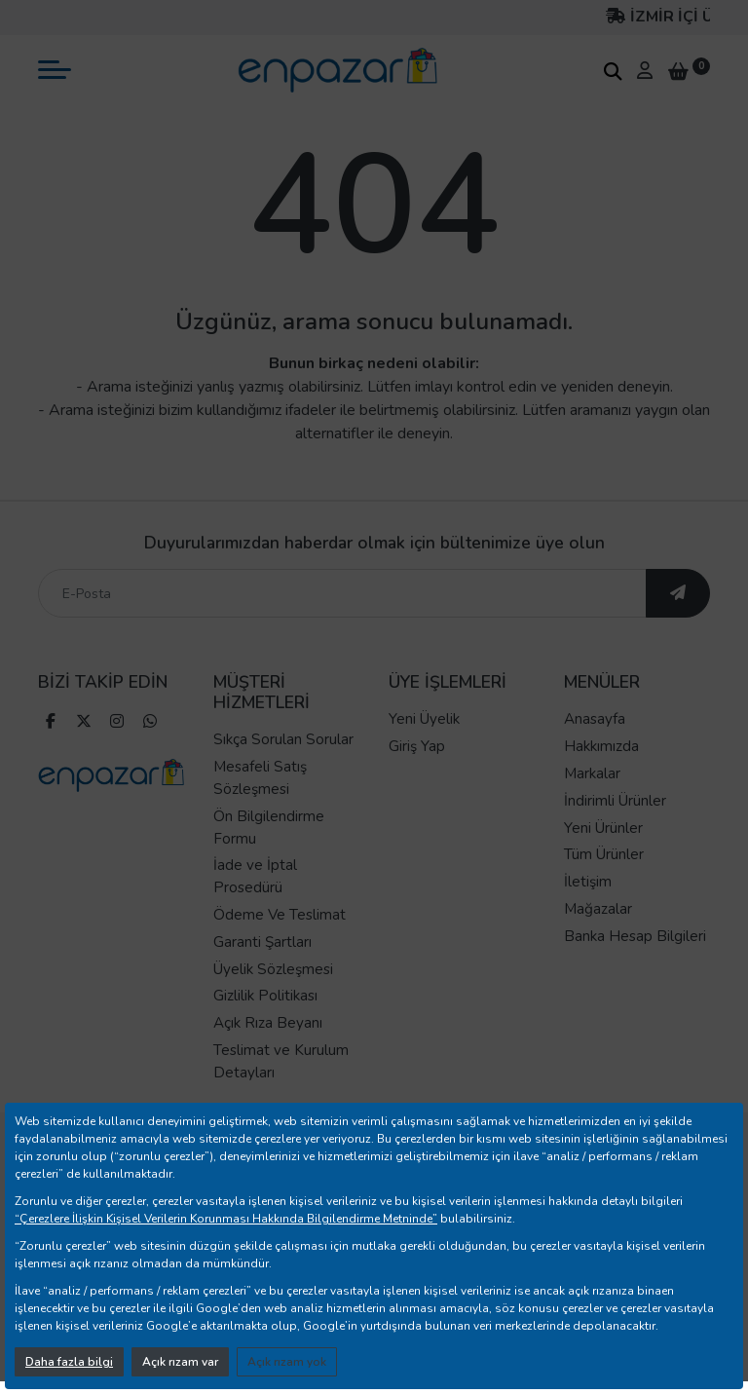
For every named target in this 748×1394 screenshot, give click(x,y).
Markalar (592, 773)
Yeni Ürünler (603, 828)
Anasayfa (594, 719)
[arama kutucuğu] (612, 71)
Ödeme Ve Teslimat (279, 914)
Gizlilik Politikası (265, 995)
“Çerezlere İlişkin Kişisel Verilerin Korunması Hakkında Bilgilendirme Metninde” (226, 1218)
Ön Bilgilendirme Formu (268, 827)
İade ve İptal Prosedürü (255, 876)
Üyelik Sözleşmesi (273, 969)
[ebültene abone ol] (678, 593)
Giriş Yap (417, 746)
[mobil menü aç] (54, 69)
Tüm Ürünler (604, 854)
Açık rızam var (180, 1362)
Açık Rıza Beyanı (267, 1023)
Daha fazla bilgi (69, 1362)
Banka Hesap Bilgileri (635, 936)
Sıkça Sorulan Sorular (283, 739)
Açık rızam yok (286, 1362)
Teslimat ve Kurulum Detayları (281, 1061)
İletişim (588, 881)
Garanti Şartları (262, 942)
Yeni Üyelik (424, 719)
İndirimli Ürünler (615, 800)
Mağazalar (598, 909)
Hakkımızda (601, 746)
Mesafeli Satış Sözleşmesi (260, 778)
